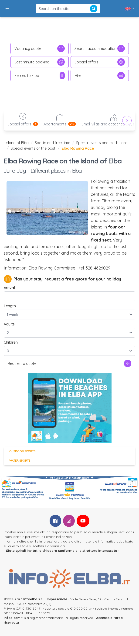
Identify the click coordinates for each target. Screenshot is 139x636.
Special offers (100, 62)
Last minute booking (39, 62)
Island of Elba (17, 142)
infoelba (11, 618)
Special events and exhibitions (102, 142)
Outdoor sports (22, 451)
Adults (9, 324)
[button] (7, 8)
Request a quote (69, 363)
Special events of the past (33, 148)
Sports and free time (52, 142)
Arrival (9, 287)
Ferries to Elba (39, 75)
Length (10, 306)
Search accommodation (100, 48)
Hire (100, 75)
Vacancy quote (39, 48)
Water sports (20, 460)
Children (11, 342)
